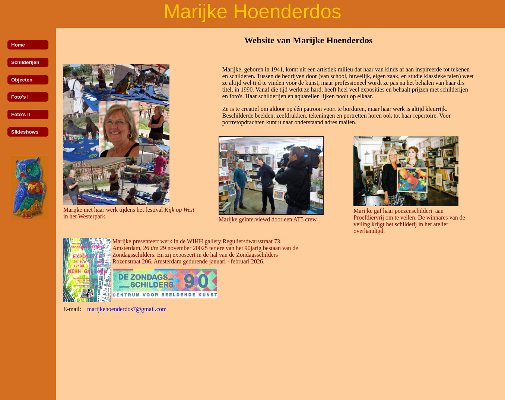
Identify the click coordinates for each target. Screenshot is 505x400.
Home (18, 45)
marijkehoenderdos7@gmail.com (126, 309)
